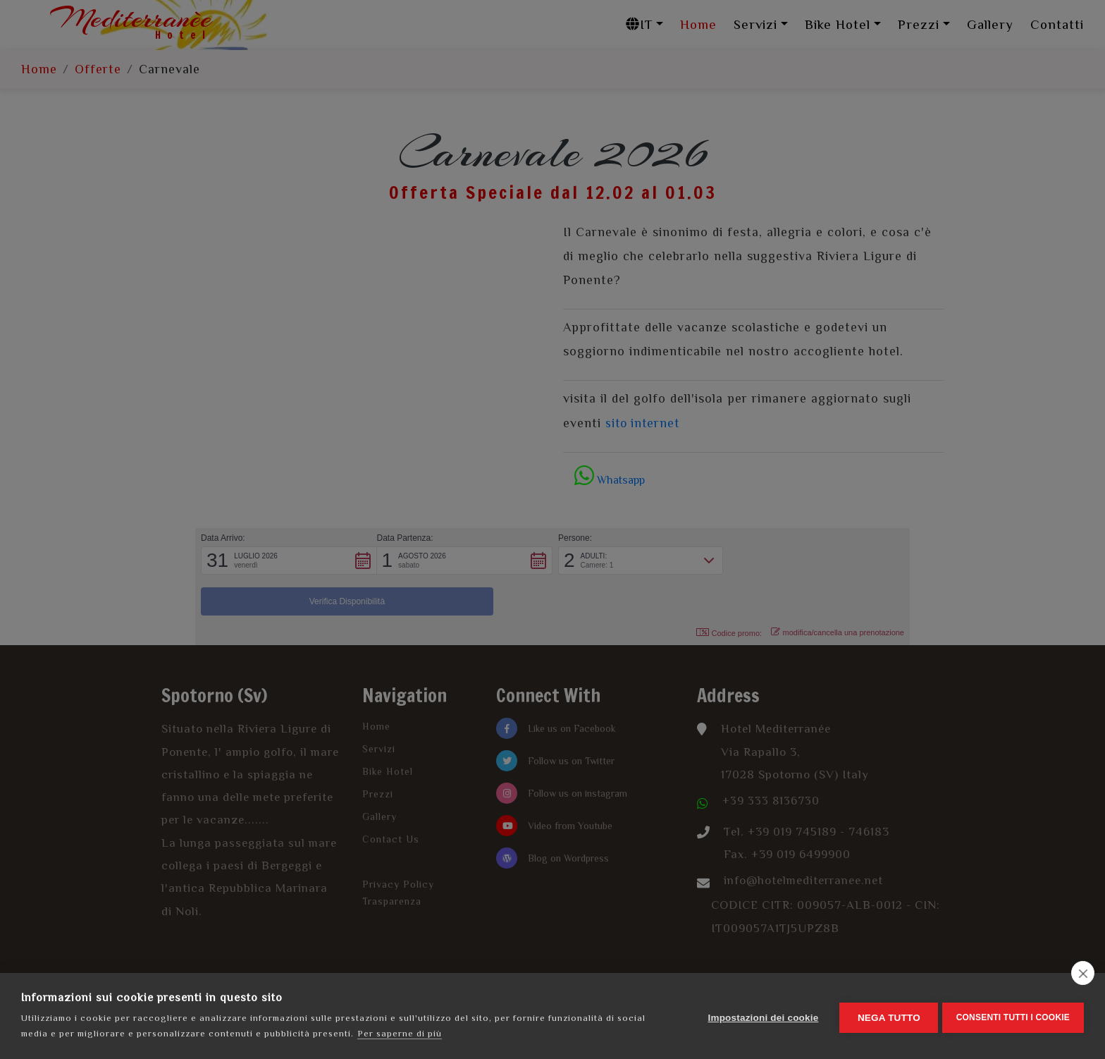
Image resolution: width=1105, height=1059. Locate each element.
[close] (1082, 973)
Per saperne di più (399, 1033)
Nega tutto (885, 1016)
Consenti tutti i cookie (1013, 1016)
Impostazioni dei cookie (760, 1016)
